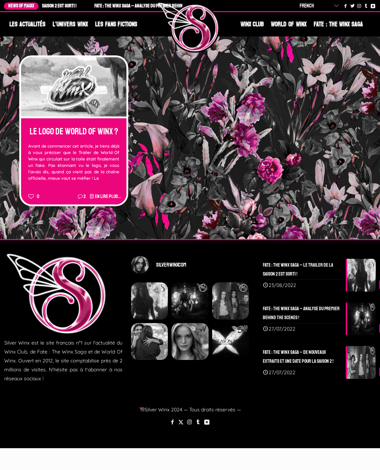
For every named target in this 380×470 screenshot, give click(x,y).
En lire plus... (108, 196)
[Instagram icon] (189, 422)
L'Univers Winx (70, 24)
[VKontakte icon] (206, 422)
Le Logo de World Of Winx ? (74, 131)
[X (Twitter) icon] (181, 422)
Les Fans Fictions (116, 24)
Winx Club (252, 24)
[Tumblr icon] (198, 422)
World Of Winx (288, 24)
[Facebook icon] (172, 422)
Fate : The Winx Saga (338, 24)
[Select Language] (320, 6)
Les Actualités (27, 24)
